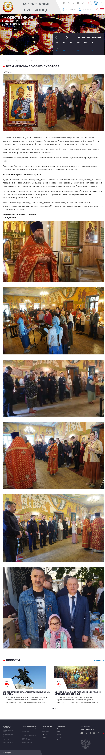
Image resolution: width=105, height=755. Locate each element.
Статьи (44, 737)
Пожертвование (47, 726)
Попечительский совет (8, 731)
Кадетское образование (26, 732)
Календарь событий (89, 37)
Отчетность (60, 740)
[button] (88, 3)
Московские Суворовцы (37, 7)
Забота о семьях (47, 729)
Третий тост (45, 731)
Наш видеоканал (85, 726)
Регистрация (87, 9)
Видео (59, 734)
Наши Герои (6, 737)
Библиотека (61, 729)
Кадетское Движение (29, 726)
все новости (99, 660)
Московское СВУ (8, 734)
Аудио (59, 737)
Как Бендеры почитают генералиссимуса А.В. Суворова (26, 693)
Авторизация (70, 9)
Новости (44, 734)
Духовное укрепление (29, 735)
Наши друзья (61, 726)
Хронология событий (29, 729)
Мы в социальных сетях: (88, 729)
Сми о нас (6, 739)
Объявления (45, 740)
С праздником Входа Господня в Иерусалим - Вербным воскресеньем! (78, 693)
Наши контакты (8, 742)
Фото (58, 731)
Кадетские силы (27, 742)
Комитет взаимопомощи (27, 739)
